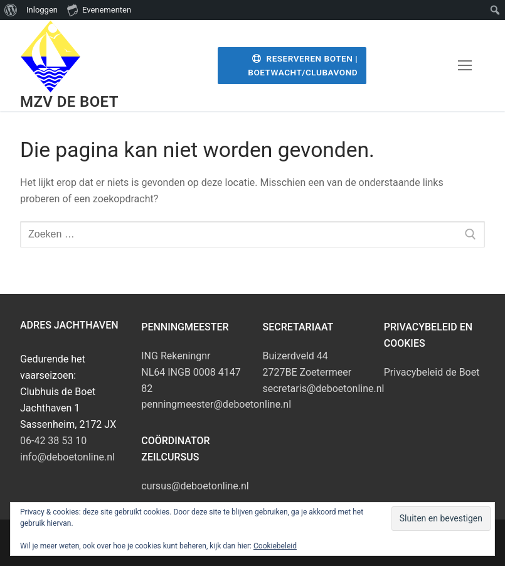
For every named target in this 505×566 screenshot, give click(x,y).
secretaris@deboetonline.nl (324, 389)
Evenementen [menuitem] (99, 9)
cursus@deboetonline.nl (195, 486)
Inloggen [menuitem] (42, 9)
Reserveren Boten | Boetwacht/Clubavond (303, 65)
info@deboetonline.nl (67, 457)
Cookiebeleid (275, 546)
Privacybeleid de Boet (432, 372)
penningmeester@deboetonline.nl (216, 404)
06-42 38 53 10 (53, 441)
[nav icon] (465, 66)
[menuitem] (11, 10)
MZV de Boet (69, 102)
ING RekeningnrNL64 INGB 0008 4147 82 (191, 372)
